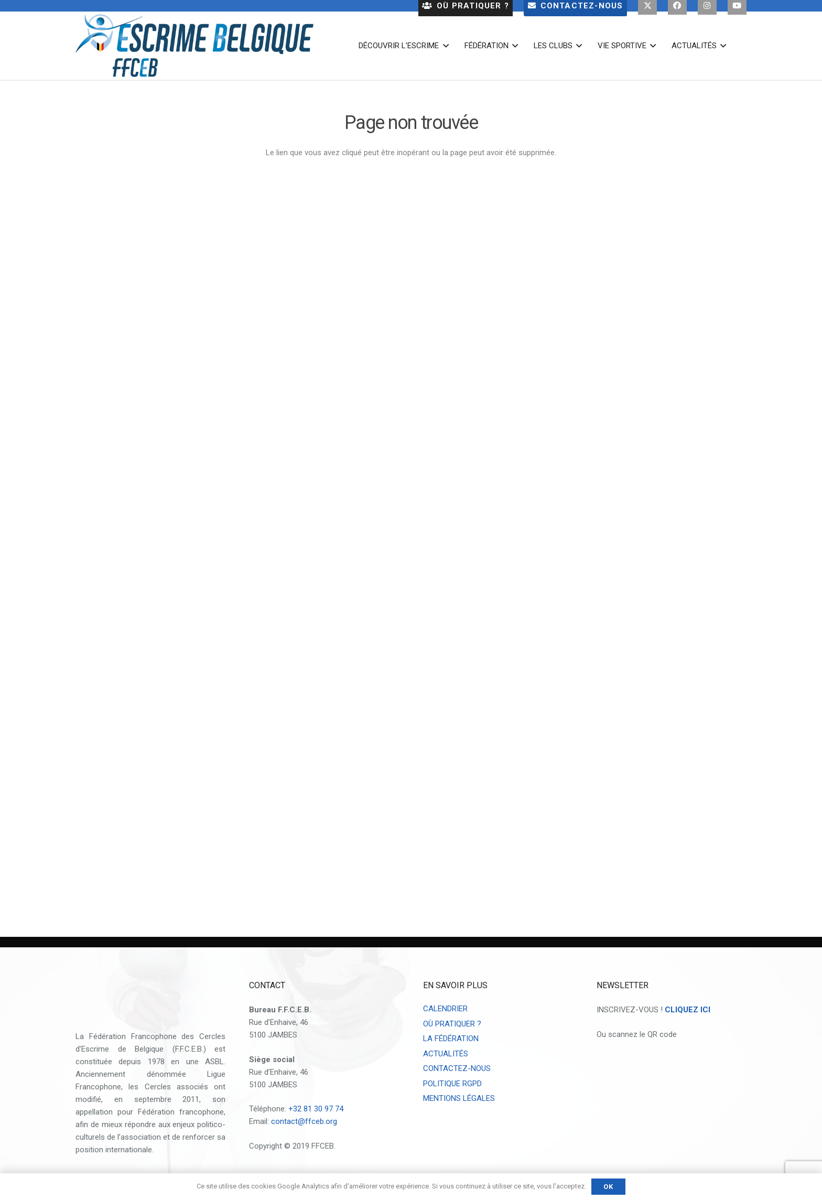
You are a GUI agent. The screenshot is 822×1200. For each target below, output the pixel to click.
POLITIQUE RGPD (452, 1083)
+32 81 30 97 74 (315, 1108)
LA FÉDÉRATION (451, 1038)
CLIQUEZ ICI (687, 1009)
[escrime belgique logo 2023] (194, 45)
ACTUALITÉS (445, 1053)
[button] (443, 46)
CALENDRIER (445, 1008)
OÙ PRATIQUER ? (452, 1024)
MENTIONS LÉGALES (459, 1098)
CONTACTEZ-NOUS (457, 1068)
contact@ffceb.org (304, 1121)
